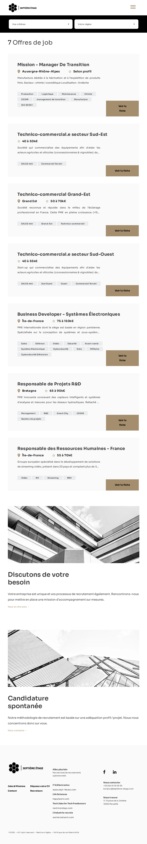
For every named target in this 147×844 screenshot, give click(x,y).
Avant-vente (92, 342)
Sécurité (72, 342)
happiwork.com (61, 796)
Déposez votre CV (40, 784)
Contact (12, 789)
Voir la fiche (123, 109)
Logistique (47, 94)
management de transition (51, 99)
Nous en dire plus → (18, 604)
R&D (46, 412)
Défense (39, 342)
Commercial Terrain (51, 164)
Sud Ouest (46, 282)
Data (79, 348)
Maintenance (69, 94)
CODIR (25, 99)
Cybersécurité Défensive (34, 353)
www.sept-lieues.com (64, 787)
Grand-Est (46, 223)
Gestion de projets (31, 417)
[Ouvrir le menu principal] (133, 7)
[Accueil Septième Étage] (61, 7)
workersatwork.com (63, 815)
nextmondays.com (63, 806)
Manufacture (81, 99)
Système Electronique (33, 348)
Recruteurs (36, 789)
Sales (24, 342)
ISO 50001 (27, 105)
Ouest (64, 282)
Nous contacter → (17, 728)
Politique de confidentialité (66, 830)
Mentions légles (43, 830)
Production (27, 94)
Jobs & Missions (16, 784)
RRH (69, 476)
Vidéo (56, 342)
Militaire (94, 348)
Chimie (88, 94)
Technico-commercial (72, 223)
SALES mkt (27, 164)
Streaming (53, 476)
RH (37, 476)
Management (28, 412)
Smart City (62, 412)
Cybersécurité (60, 348)
